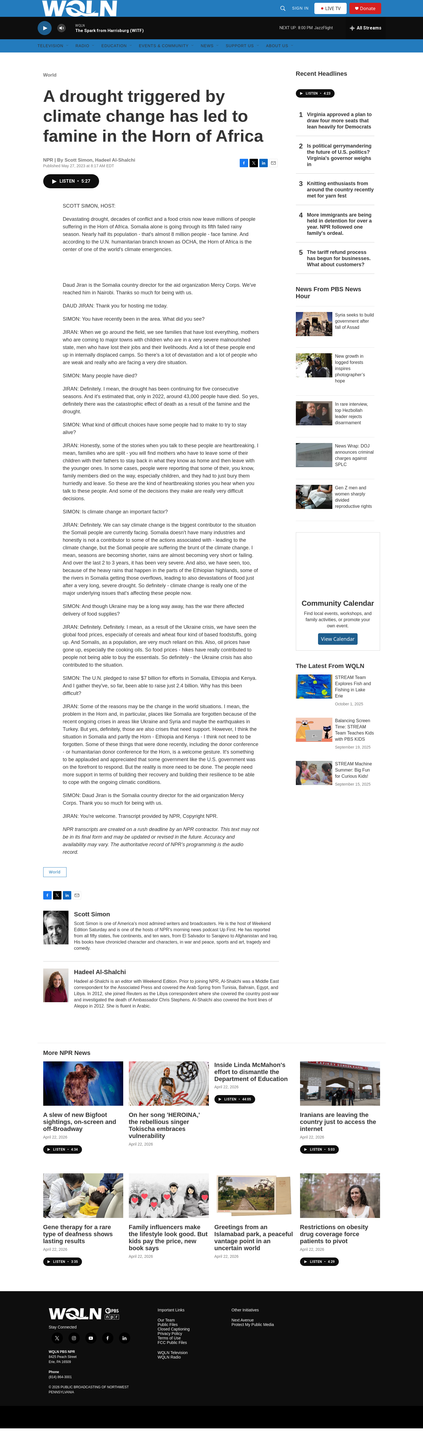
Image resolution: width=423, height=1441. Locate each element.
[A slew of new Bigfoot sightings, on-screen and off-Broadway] (83, 1096)
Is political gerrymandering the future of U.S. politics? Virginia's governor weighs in (339, 168)
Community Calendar (338, 616)
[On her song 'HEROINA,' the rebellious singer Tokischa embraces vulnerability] (169, 1096)
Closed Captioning (174, 1342)
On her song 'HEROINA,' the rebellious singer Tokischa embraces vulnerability (164, 1138)
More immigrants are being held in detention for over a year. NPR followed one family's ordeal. (339, 237)
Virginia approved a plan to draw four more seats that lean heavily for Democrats (339, 133)
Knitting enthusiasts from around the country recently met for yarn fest (340, 202)
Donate (371, 15)
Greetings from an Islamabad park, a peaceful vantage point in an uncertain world (253, 1250)
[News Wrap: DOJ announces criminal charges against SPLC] (314, 468)
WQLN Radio (169, 1370)
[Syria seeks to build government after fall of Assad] (314, 337)
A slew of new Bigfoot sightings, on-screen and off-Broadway (79, 1134)
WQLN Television (173, 1365)
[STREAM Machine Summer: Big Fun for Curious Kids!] (314, 786)
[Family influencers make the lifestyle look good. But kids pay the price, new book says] (169, 1208)
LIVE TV (332, 14)
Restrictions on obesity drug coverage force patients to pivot (334, 1246)
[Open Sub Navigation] (67, 58)
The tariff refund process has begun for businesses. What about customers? (339, 271)
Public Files (168, 1337)
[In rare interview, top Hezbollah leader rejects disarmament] (314, 426)
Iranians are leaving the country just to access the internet (338, 1134)
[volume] (61, 41)
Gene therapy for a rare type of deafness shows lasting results (78, 1246)
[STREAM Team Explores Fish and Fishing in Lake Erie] (314, 699)
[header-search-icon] (283, 14)
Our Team (166, 1333)
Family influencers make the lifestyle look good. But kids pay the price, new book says (168, 1250)
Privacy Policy (170, 1346)
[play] (44, 41)
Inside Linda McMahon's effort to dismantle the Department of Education (251, 1084)
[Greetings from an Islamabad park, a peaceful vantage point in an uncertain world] (254, 1208)
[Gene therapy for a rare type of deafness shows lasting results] (83, 1208)
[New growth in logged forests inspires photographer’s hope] (314, 378)
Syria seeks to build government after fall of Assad (354, 333)
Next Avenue (243, 1333)
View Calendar (338, 651)
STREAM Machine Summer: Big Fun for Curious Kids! (353, 782)
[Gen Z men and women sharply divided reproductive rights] (314, 509)
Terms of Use (169, 1351)
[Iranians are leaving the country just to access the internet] (340, 1096)
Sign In (301, 14)
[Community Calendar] (338, 574)
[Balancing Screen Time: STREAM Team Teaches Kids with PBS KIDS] (314, 742)
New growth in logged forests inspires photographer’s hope (350, 381)
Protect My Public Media (253, 1337)
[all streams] (366, 40)
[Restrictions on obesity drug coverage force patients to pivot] (340, 1208)
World (50, 87)
